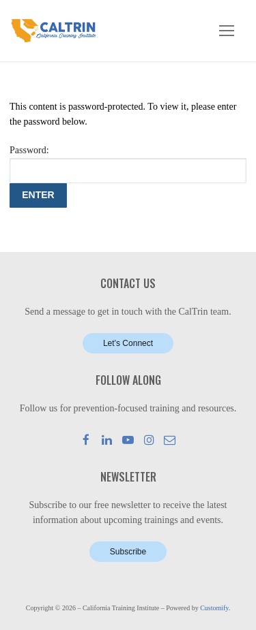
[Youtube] (128, 440)
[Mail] (169, 440)
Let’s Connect (128, 343)
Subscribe (128, 551)
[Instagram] (149, 440)
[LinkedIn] (107, 440)
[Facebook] (86, 440)
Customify (214, 608)
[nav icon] (226, 30)
